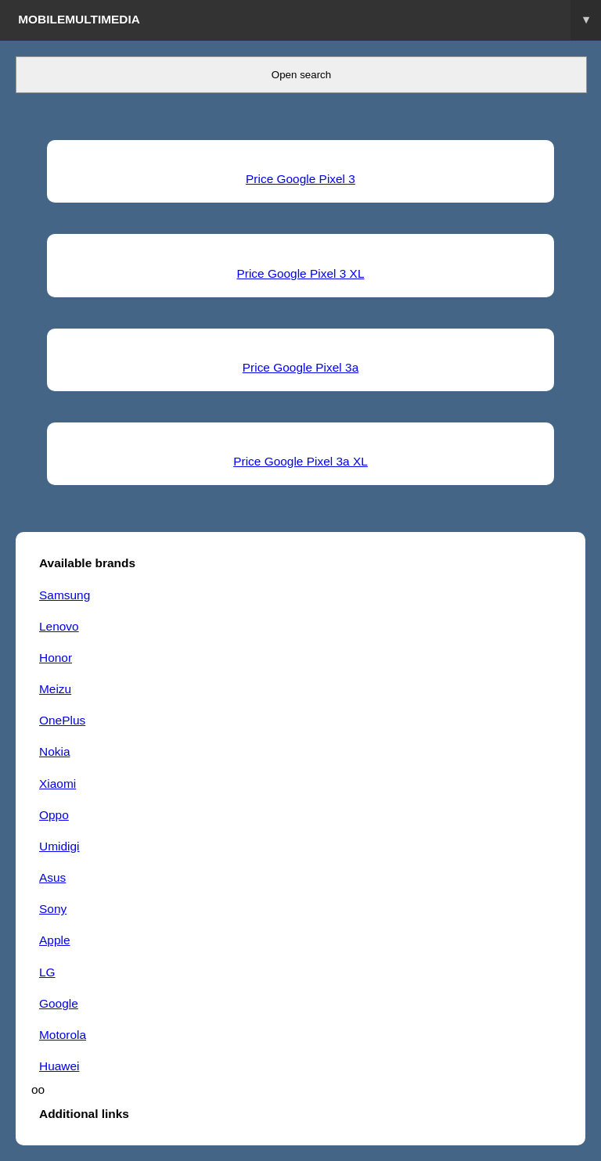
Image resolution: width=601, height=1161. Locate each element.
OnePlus (62, 720)
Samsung (64, 595)
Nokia (54, 751)
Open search (301, 75)
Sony (53, 908)
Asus (52, 877)
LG (47, 972)
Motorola (62, 1034)
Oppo (54, 814)
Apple (54, 940)
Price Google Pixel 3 (300, 178)
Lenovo (59, 626)
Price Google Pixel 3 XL (300, 273)
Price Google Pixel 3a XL (300, 461)
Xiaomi (57, 783)
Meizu (55, 689)
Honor (55, 657)
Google (58, 1003)
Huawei (59, 1066)
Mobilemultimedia (309, 20)
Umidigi (59, 846)
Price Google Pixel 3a (300, 367)
